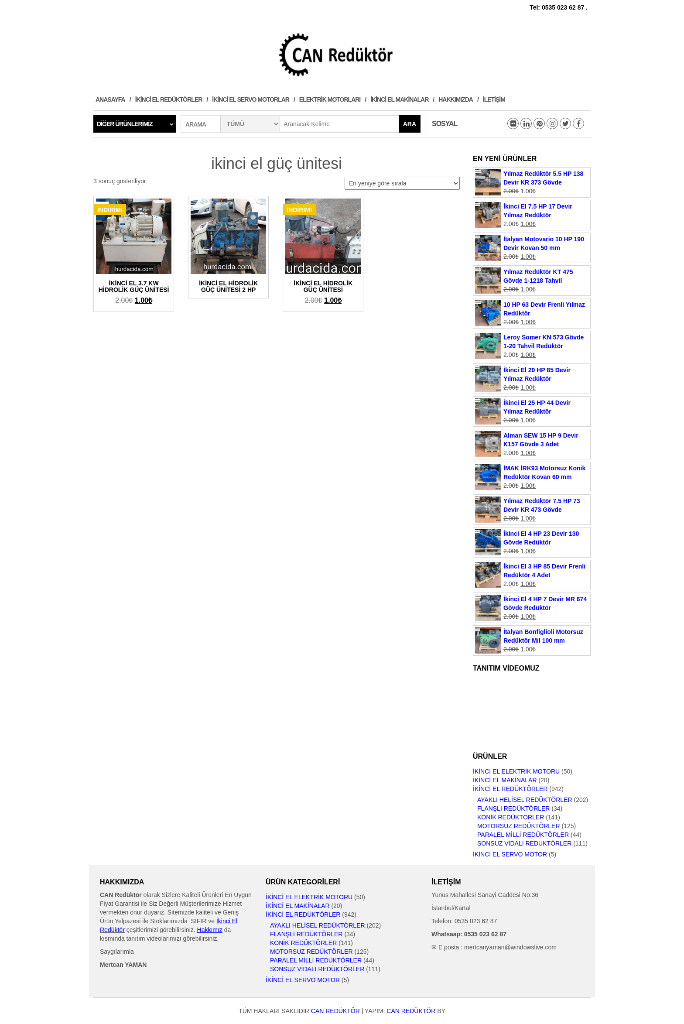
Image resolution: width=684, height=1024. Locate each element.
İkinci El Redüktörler (168, 99)
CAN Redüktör (335, 1010)
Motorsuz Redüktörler (518, 825)
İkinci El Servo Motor (510, 854)
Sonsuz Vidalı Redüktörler (524, 843)
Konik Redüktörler (510, 817)
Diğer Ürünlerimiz (125, 123)
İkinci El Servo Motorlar (250, 99)
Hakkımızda (455, 99)
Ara (409, 123)
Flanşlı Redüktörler (513, 808)
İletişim (494, 99)
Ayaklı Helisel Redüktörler (524, 799)
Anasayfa (110, 99)
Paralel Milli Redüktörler (523, 834)
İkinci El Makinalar (399, 99)
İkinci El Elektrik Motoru (516, 771)
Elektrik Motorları (329, 99)
